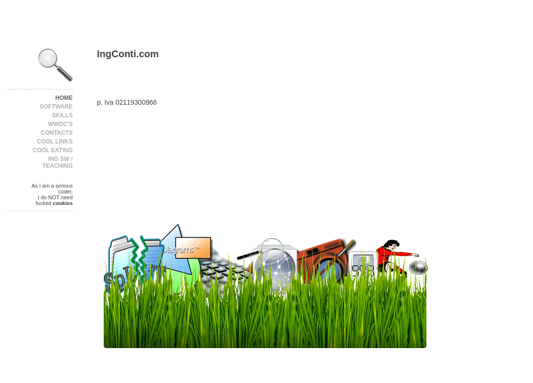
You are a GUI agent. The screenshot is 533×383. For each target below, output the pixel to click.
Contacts (57, 132)
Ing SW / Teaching (57, 162)
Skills (62, 115)
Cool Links (55, 141)
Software (56, 106)
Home (64, 98)
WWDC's (60, 124)
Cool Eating (53, 150)
